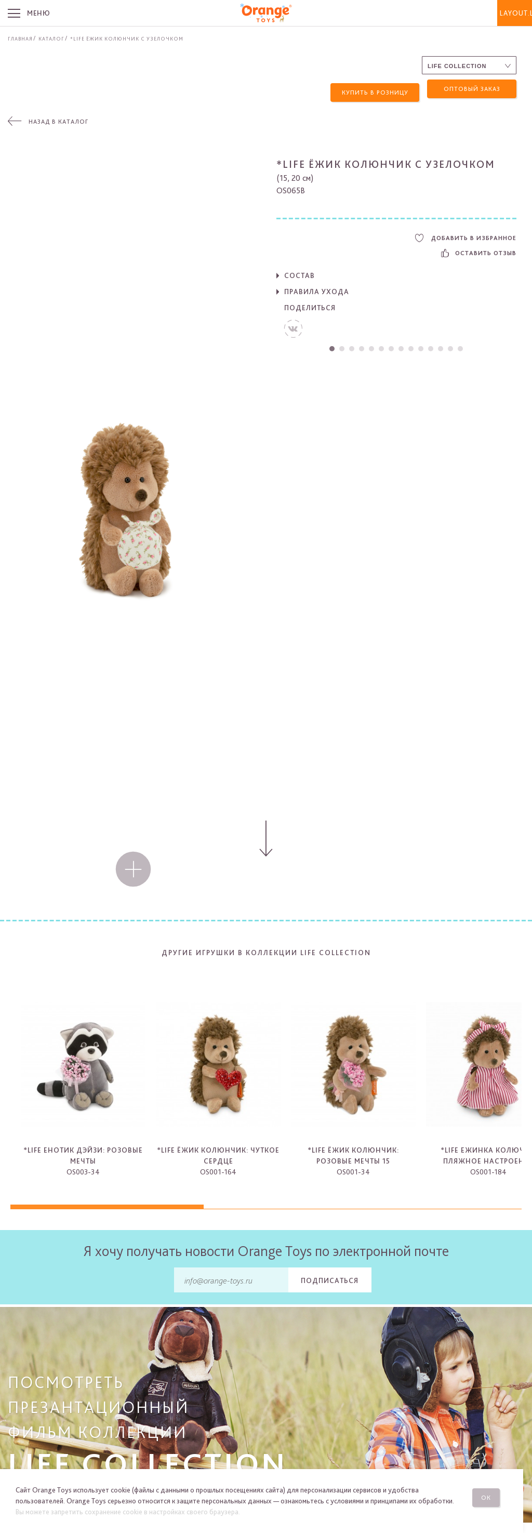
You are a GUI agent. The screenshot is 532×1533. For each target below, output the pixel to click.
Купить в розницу (375, 88)
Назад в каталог (58, 118)
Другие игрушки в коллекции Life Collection (266, 949)
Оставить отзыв (478, 249)
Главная (20, 38)
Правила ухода (316, 288)
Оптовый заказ (472, 88)
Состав (299, 272)
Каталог (51, 38)
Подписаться (329, 1277)
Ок (495, 1494)
